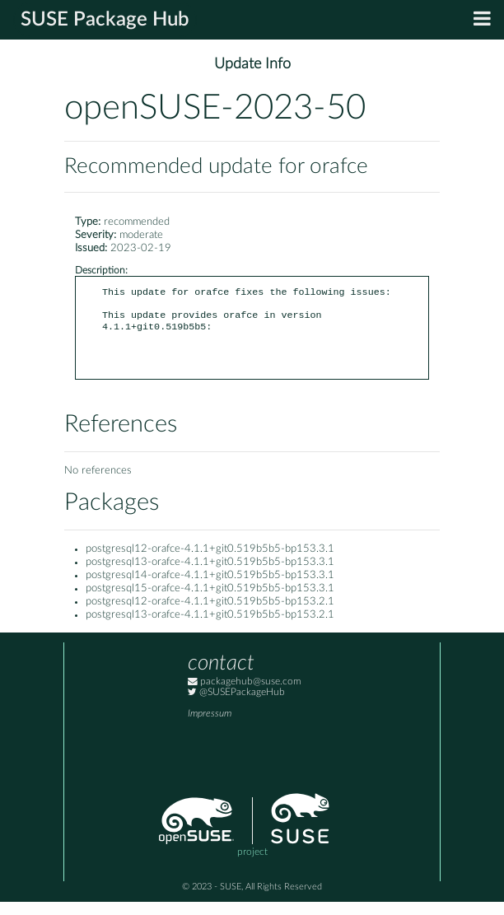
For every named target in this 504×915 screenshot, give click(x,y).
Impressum (209, 726)
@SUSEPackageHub (236, 705)
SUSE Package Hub (105, 20)
